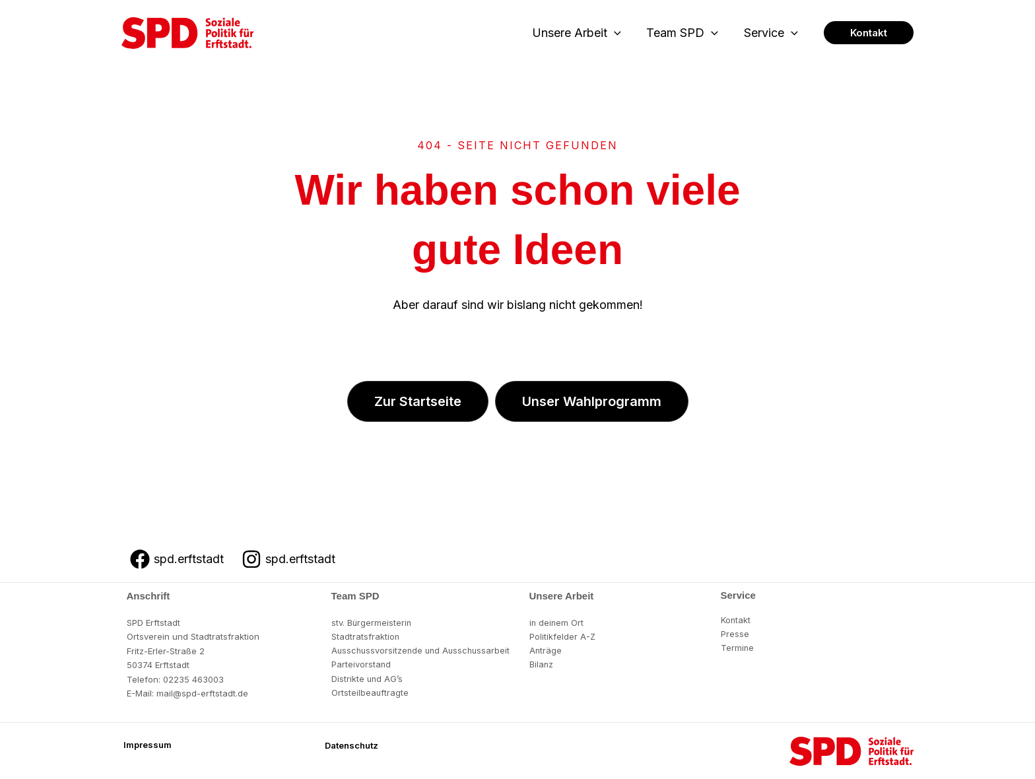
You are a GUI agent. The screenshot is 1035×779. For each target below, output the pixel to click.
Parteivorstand (361, 665)
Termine (737, 648)
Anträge (545, 651)
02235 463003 (193, 679)
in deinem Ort (557, 622)
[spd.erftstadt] (176, 559)
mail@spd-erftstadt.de (202, 693)
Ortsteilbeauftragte (370, 693)
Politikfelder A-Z (562, 636)
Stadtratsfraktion (365, 636)
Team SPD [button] (685, 33)
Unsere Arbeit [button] (581, 33)
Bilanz (541, 665)
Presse (735, 633)
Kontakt (736, 620)
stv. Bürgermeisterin (372, 622)
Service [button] (772, 33)
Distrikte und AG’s (367, 679)
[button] (619, 33)
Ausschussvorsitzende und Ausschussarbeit (423, 651)
